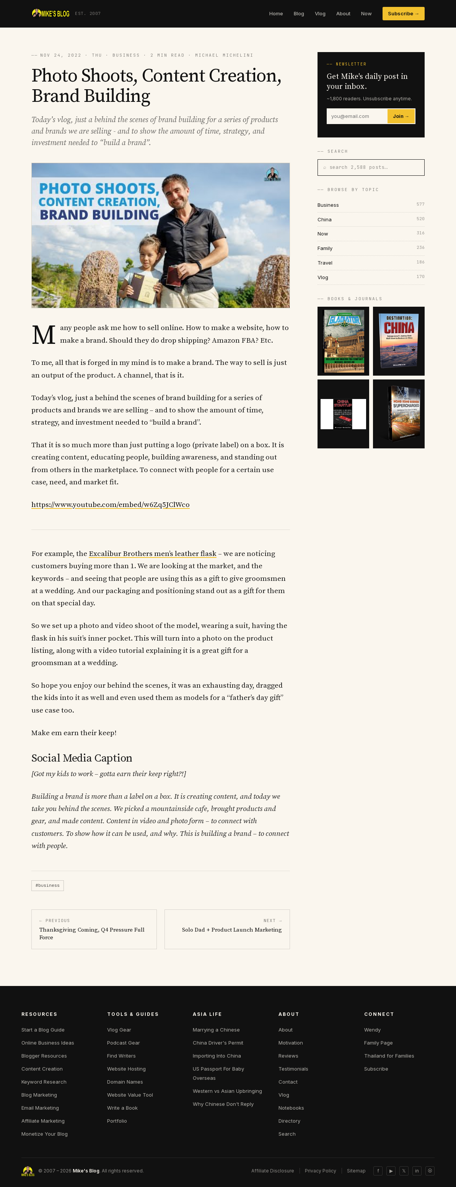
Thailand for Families (389, 1056)
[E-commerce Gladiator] (343, 341)
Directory (289, 1121)
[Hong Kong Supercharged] (399, 413)
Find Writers (121, 1056)
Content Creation (42, 1069)
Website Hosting (126, 1069)
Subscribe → (403, 13)
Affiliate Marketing (43, 1121)
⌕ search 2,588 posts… (355, 167)
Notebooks (291, 1108)
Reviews (288, 1056)
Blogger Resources (44, 1056)
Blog (299, 13)
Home (276, 13)
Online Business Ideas (47, 1043)
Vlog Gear (119, 1030)
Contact (288, 1082)
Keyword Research (44, 1082)
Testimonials (293, 1069)
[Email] (357, 116)
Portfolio (117, 1121)
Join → (401, 116)
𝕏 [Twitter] (404, 1171)
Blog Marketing (39, 1095)
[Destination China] (399, 341)
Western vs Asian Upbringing (227, 1091)
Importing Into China (217, 1056)
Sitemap (356, 1171)
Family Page (378, 1043)
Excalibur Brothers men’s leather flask (153, 553)
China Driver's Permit (218, 1043)
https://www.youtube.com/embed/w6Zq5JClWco (110, 504)
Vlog (320, 13)
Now (366, 13)
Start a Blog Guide (43, 1030)
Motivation (290, 1043)
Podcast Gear (123, 1043)
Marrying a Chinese (216, 1030)
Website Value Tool (130, 1095)
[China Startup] (343, 413)
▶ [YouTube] (391, 1171)
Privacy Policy (320, 1171)
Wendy (372, 1030)
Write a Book (122, 1108)
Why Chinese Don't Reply (223, 1104)
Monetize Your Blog (44, 1134)
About (343, 13)
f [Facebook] (378, 1171)
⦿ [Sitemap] (430, 1171)
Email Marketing (40, 1108)
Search (287, 1134)
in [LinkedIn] (417, 1171)
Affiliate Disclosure (272, 1171)
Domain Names (125, 1082)
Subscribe (376, 1069)
